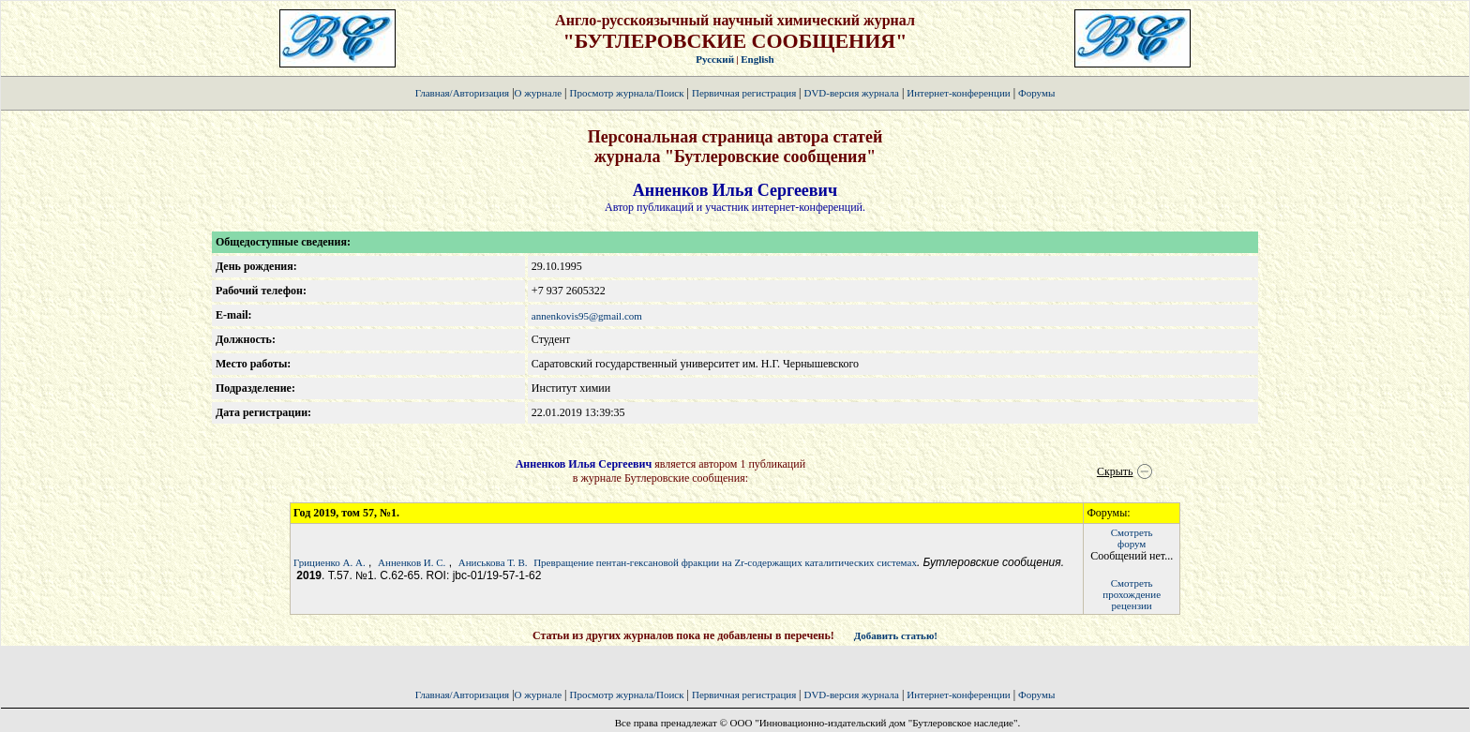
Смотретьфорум (1132, 538)
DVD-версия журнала (850, 92)
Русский (715, 59)
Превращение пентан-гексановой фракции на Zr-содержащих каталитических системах (725, 562)
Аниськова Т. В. (493, 562)
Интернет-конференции (958, 92)
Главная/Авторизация (462, 92)
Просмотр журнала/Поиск (626, 92)
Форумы (1036, 92)
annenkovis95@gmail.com (587, 315)
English (757, 59)
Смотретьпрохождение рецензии (1131, 594)
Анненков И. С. (411, 562)
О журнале (538, 92)
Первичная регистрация (745, 92)
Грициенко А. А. (329, 562)
